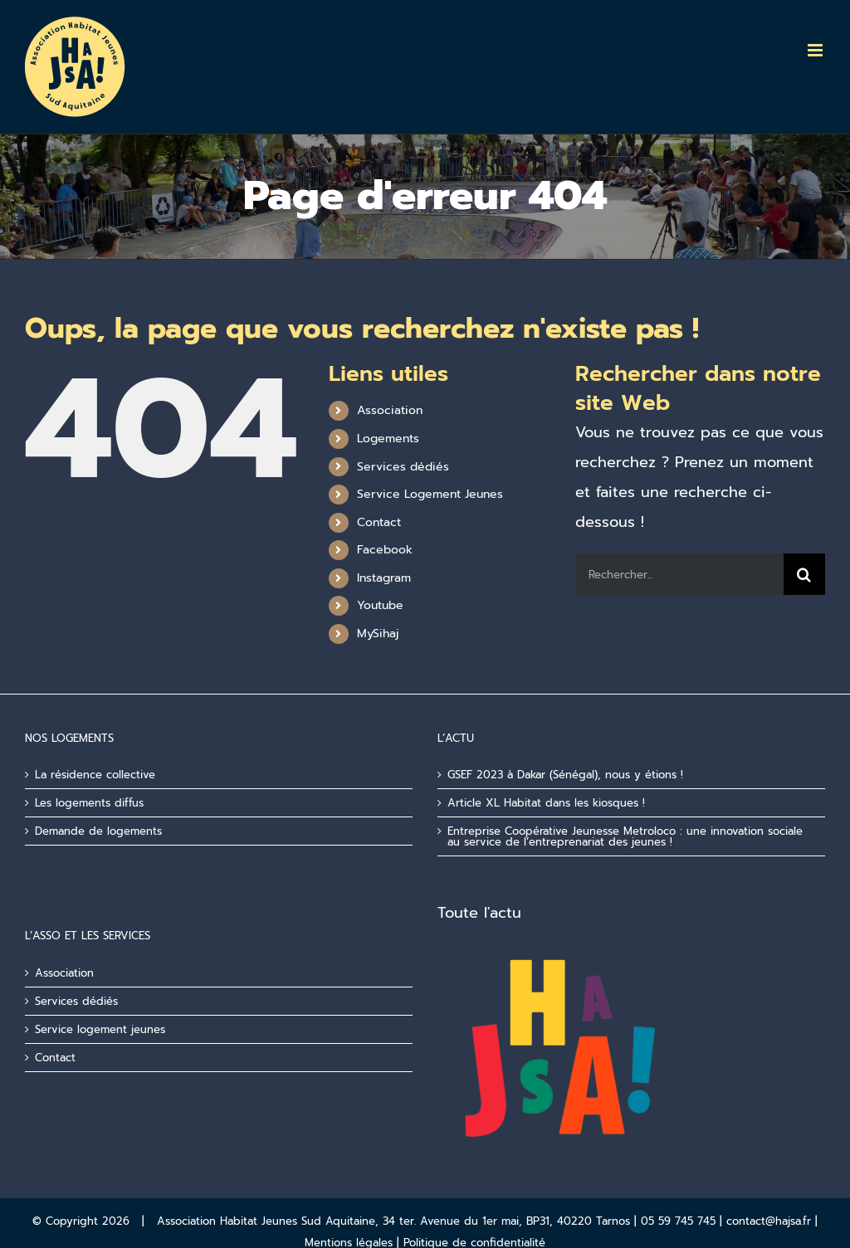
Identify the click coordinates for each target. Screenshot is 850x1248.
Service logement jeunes (100, 1029)
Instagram (384, 578)
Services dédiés (403, 466)
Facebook (385, 549)
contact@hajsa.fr (768, 1221)
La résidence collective (95, 774)
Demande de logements (98, 831)
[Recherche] (804, 574)
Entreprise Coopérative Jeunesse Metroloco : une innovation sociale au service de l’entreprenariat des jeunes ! (625, 836)
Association (390, 410)
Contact (379, 522)
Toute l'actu (479, 912)
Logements (388, 438)
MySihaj (378, 633)
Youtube (380, 605)
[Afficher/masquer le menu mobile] (816, 50)
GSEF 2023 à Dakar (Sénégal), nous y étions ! (565, 774)
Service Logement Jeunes (430, 494)
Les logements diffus (89, 802)
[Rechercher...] (679, 574)
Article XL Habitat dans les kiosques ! (546, 802)
